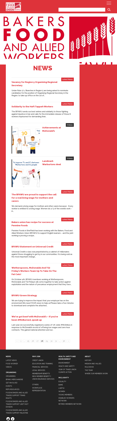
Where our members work (96, 354)
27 (37, 322)
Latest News (67, 79)
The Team (89, 351)
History (88, 341)
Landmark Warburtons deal (48, 151)
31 (56, 322)
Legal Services (38, 351)
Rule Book (89, 348)
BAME (60, 365)
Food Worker (12, 344)
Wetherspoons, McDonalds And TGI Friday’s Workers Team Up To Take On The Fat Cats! (34, 251)
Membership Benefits (41, 354)
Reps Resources (12, 370)
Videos (70, 125)
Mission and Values (93, 344)
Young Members (65, 375)
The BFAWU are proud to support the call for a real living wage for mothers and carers (34, 178)
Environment (64, 344)
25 (28, 322)
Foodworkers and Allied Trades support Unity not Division (17, 385)
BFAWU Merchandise (14, 360)
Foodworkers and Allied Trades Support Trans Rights (17, 376)
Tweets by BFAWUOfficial (96, 74)
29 (47, 322)
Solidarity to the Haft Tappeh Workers (32, 106)
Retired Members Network (69, 385)
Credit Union (37, 341)
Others (35, 365)
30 (51, 322)
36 (64, 322)
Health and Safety (66, 347)
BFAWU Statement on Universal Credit (32, 227)
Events (9, 367)
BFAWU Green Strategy (24, 276)
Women (61, 372)
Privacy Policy (12, 405)
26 (33, 322)
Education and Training (42, 344)
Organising (11, 357)
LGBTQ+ (61, 369)
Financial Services (40, 348)
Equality (62, 362)
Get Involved (11, 364)
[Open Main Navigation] (109, 4)
